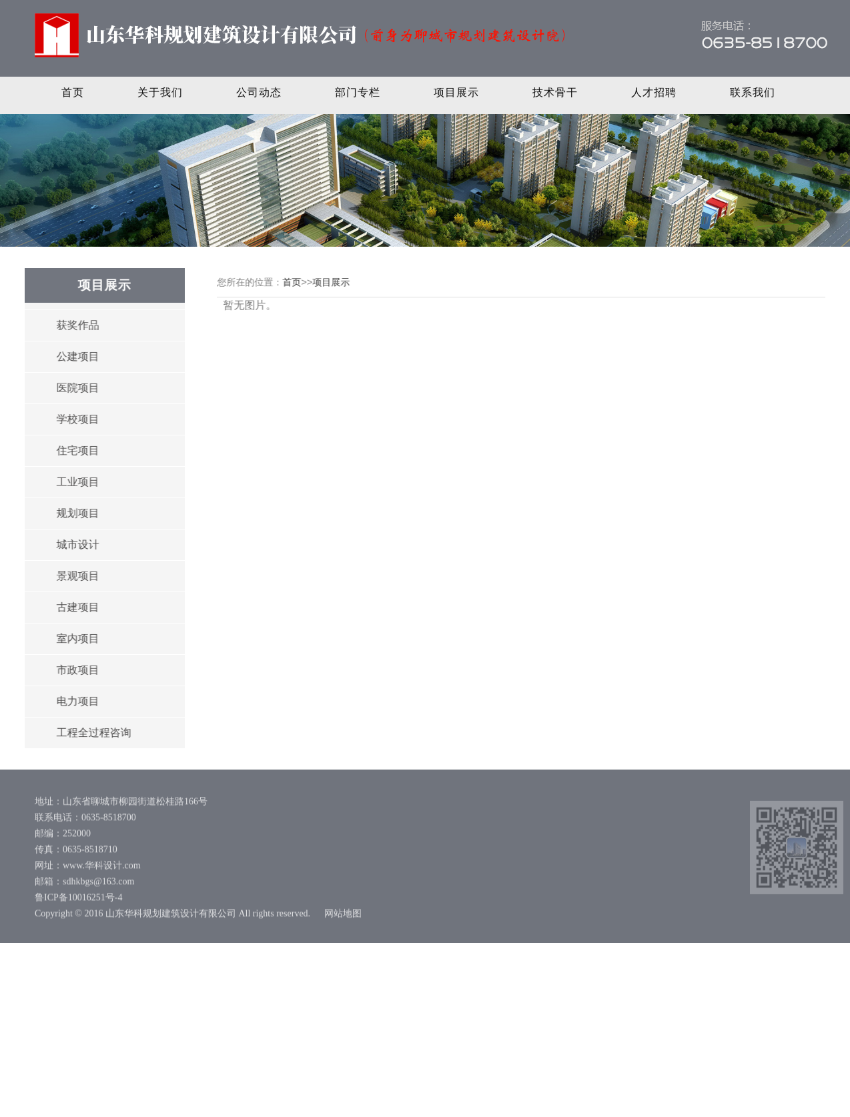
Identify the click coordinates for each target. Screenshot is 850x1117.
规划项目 (76, 513)
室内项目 (76, 638)
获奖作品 (76, 325)
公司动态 (259, 92)
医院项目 (76, 387)
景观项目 (76, 576)
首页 (72, 92)
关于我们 (160, 92)
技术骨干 (555, 92)
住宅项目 (76, 450)
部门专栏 (357, 92)
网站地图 (343, 916)
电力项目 (76, 701)
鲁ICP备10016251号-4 (78, 900)
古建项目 (76, 607)
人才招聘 (654, 92)
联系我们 (752, 92)
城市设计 (76, 544)
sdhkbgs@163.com (98, 884)
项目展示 (456, 92)
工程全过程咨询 (92, 732)
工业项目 (76, 481)
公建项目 (76, 356)
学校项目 (76, 419)
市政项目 (76, 670)
